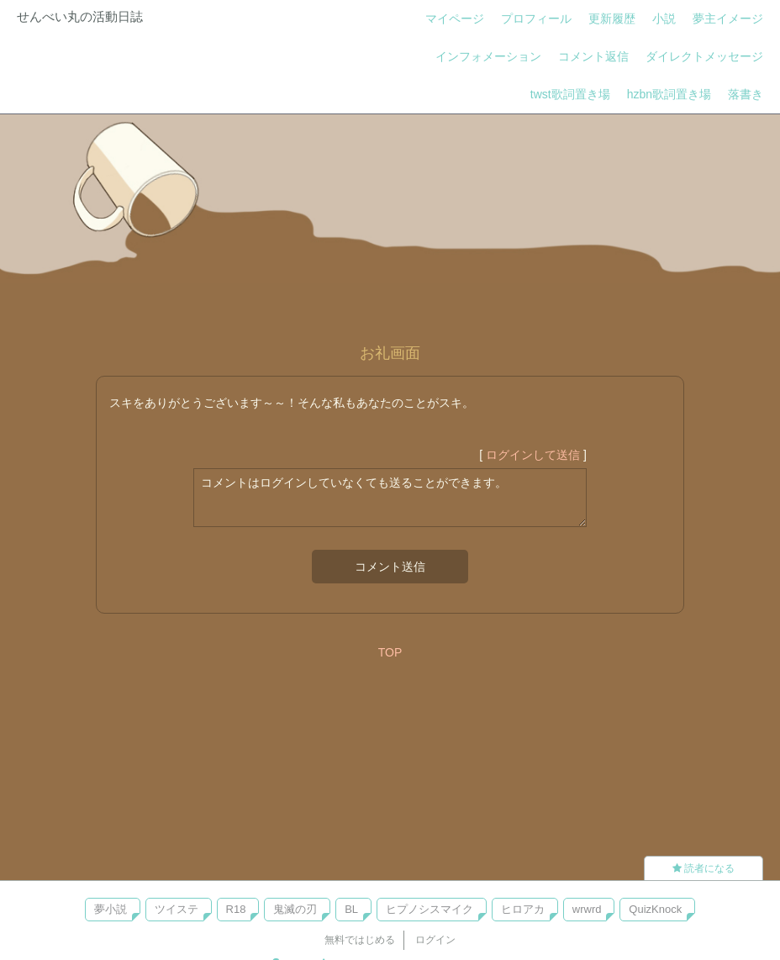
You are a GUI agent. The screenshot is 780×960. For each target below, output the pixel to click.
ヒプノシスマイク (429, 909)
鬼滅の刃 (295, 909)
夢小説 (110, 909)
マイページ (454, 18)
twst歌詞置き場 (570, 94)
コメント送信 (390, 566)
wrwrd (587, 909)
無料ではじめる (359, 940)
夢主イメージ (728, 18)
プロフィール (536, 18)
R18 (236, 909)
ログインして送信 (533, 455)
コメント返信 (593, 56)
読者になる (703, 868)
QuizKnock (655, 909)
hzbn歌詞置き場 (669, 94)
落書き (745, 94)
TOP (390, 652)
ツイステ (176, 909)
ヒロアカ (523, 909)
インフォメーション (488, 56)
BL (351, 909)
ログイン (435, 940)
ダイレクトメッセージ (704, 56)
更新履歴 (611, 18)
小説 (664, 18)
